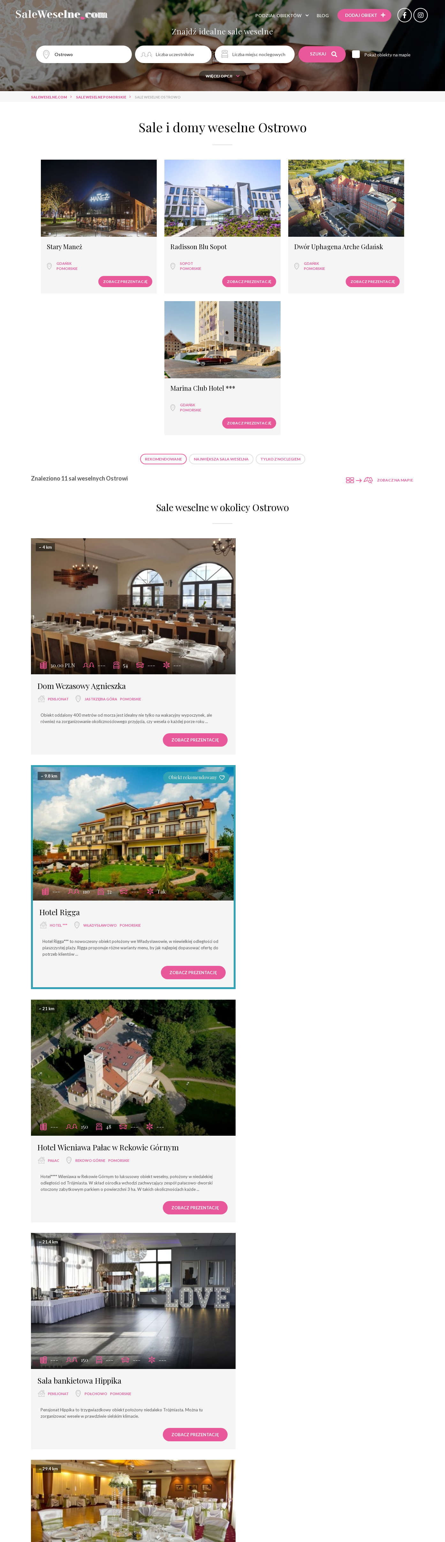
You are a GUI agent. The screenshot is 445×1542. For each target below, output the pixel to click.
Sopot (152, 245)
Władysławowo (297, 527)
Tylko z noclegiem (280, 300)
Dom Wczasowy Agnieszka (81, 515)
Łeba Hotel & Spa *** (73, 1185)
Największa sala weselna (221, 300)
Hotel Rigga (257, 514)
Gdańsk (57, 245)
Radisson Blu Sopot (165, 228)
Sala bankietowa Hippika (277, 737)
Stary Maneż (58, 228)
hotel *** (256, 527)
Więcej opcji (223, 76)
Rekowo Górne (90, 750)
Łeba (284, 977)
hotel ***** (255, 1425)
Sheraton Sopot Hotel (271, 1412)
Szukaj (323, 54)
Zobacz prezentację (91, 263)
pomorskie (61, 250)
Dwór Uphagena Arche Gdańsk (265, 232)
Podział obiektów (276, 15)
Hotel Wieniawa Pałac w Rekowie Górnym (108, 737)
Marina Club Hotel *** (360, 228)
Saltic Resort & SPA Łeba (277, 964)
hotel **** (254, 977)
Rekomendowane (163, 300)
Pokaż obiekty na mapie (389, 54)
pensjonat (58, 528)
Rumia (87, 977)
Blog (320, 15)
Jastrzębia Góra (101, 528)
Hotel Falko (56, 964)
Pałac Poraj (56, 1412)
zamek (251, 1198)
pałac (53, 750)
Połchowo (293, 750)
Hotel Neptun (257, 1185)
